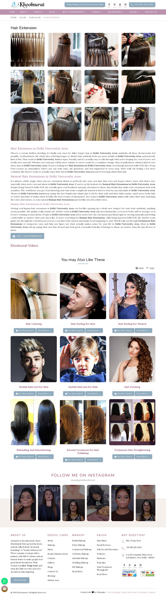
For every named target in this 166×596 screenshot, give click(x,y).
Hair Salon (35, 17)
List (150, 268)
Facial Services (103, 545)
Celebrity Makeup (80, 554)
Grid (139, 268)
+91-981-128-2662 (142, 4)
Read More (45, 330)
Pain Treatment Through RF (104, 568)
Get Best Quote (25, 330)
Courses (97, 12)
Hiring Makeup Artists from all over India (85, 4)
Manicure (101, 558)
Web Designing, (114, 592)
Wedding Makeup (80, 562)
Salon (53, 12)
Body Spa (101, 562)
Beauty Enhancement (74, 12)
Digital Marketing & (130, 592)
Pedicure (101, 554)
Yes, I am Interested (27, 236)
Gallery (134, 12)
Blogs (50, 567)
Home (12, 12)
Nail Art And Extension (107, 549)
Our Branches (116, 12)
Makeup (39, 12)
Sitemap (51, 576)
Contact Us (151, 12)
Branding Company (147, 592)
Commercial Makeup (81, 549)
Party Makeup (78, 545)
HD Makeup (77, 567)
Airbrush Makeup (80, 558)
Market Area (53, 580)
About (24, 12)
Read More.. (78, 571)
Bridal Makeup (78, 540)
